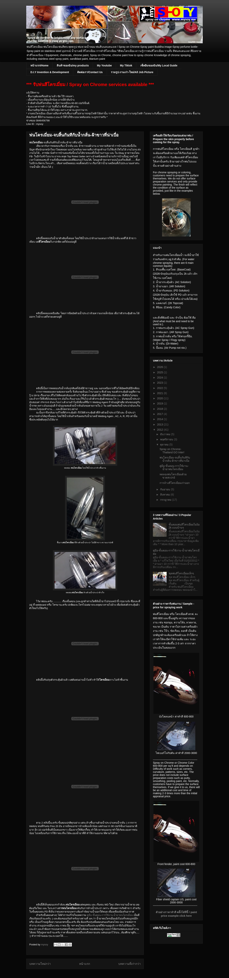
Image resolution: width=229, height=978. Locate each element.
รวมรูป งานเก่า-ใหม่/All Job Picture (132, 72)
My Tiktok (126, 65)
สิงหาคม (165, 494)
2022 (160, 388)
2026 (160, 367)
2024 (160, 377)
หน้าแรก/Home (39, 65)
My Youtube (104, 65)
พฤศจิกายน (167, 439)
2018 (160, 408)
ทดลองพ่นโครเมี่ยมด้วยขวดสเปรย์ (173, 476)
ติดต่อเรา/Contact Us (90, 72)
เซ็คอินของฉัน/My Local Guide (158, 65)
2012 (160, 429)
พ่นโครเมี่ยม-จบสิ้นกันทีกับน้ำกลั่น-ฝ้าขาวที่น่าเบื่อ (175, 459)
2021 (160, 393)
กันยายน (165, 489)
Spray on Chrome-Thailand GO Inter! (172, 451)
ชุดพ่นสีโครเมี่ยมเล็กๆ (181, 573)
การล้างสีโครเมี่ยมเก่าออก (175, 482)
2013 (160, 424)
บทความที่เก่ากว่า (129, 963)
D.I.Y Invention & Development (49, 72)
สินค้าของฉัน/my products (73, 65)
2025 (160, 372)
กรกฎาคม (166, 499)
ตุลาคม (164, 444)
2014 (160, 419)
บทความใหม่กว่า (40, 963)
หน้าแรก (84, 963)
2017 (160, 414)
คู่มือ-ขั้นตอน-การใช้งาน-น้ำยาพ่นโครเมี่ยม (110, 915)
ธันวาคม (165, 434)
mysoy (45, 944)
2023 (160, 382)
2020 (160, 398)
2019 (160, 403)
